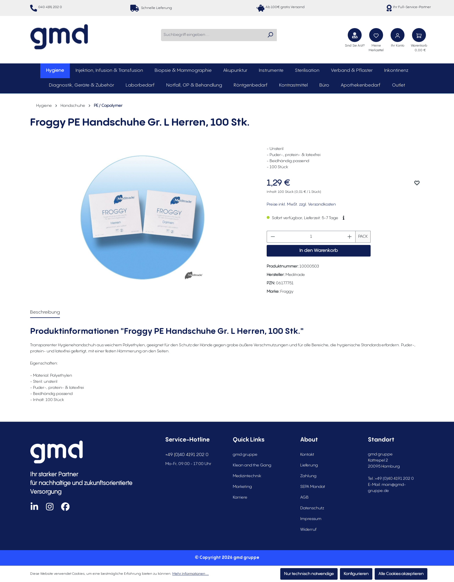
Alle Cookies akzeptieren (401, 574)
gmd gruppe (245, 455)
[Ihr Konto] (397, 35)
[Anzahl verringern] (273, 237)
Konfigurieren (356, 574)
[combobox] (212, 35)
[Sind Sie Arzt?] (354, 35)
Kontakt (307, 455)
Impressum (310, 519)
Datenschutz (312, 508)
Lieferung (309, 465)
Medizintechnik (247, 476)
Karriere (240, 497)
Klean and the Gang (252, 465)
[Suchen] (270, 35)
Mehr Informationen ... (190, 574)
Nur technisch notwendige (309, 574)
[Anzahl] (311, 237)
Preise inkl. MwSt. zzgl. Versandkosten (301, 204)
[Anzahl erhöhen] (350, 237)
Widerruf (308, 530)
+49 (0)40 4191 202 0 (186, 454)
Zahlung (308, 476)
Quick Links (248, 440)
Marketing (242, 487)
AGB (304, 497)
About (309, 440)
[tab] (45, 313)
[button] (343, 218)
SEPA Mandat (312, 487)
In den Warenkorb (318, 250)
